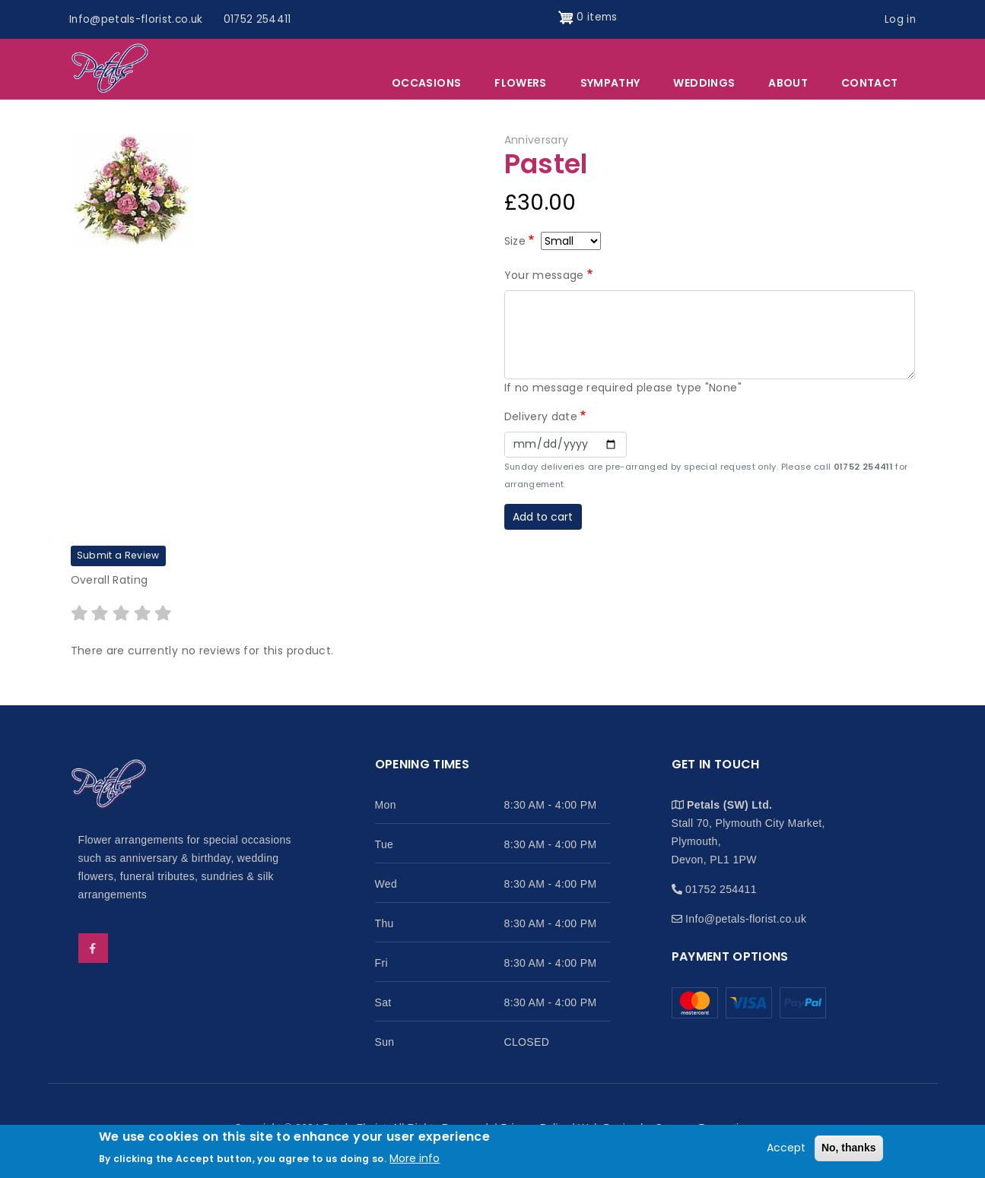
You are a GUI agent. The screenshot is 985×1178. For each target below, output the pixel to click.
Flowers (520, 84)
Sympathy (610, 84)
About (788, 84)
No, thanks (848, 1148)
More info (414, 1158)
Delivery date (541, 417)
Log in (899, 19)
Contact (869, 84)
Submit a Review (118, 556)
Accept (786, 1147)
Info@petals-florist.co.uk (138, 19)
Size (515, 241)
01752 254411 (261, 19)
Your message (544, 275)
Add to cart (543, 517)
